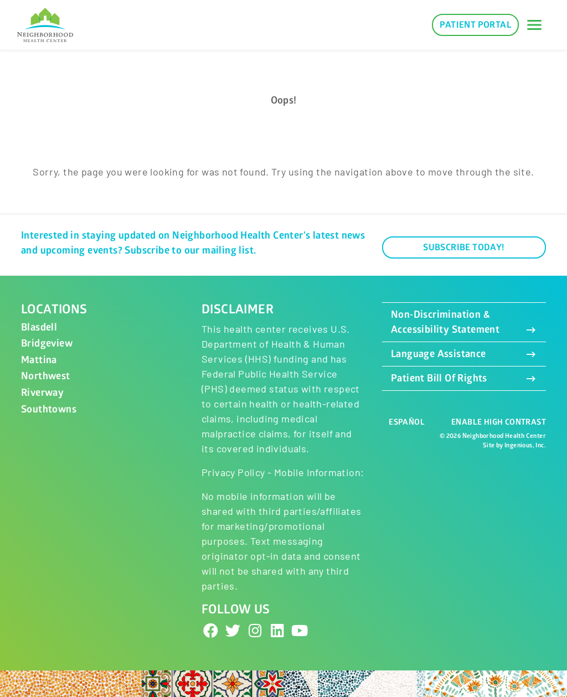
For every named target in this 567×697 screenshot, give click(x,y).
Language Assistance (464, 354)
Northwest (45, 376)
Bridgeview (47, 343)
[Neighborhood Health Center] (45, 25)
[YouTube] (300, 630)
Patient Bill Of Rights (464, 378)
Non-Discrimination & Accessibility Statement (464, 322)
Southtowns (48, 409)
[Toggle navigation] (534, 25)
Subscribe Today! (463, 247)
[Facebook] (211, 630)
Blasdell (39, 327)
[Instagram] (255, 630)
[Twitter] (233, 630)
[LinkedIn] (277, 630)
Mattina (39, 360)
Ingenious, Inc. (525, 445)
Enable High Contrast (498, 422)
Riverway (42, 392)
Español (407, 422)
